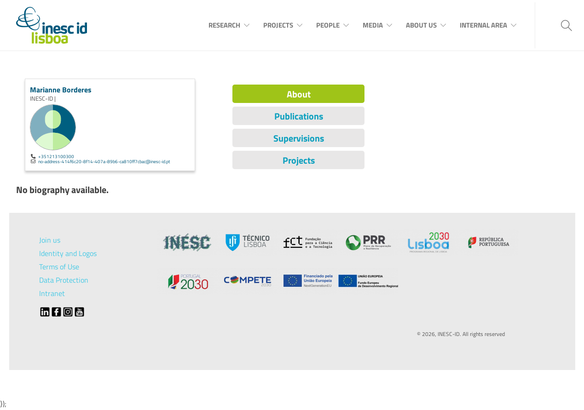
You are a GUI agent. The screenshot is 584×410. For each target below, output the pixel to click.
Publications (298, 116)
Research (224, 25)
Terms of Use (59, 266)
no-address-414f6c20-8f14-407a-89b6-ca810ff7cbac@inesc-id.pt (104, 161)
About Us (421, 25)
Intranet (52, 293)
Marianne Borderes (61, 89)
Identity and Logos (68, 253)
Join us (49, 239)
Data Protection (63, 279)
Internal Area (483, 25)
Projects (278, 25)
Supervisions (298, 138)
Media (373, 25)
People (328, 25)
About (299, 94)
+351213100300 (56, 156)
